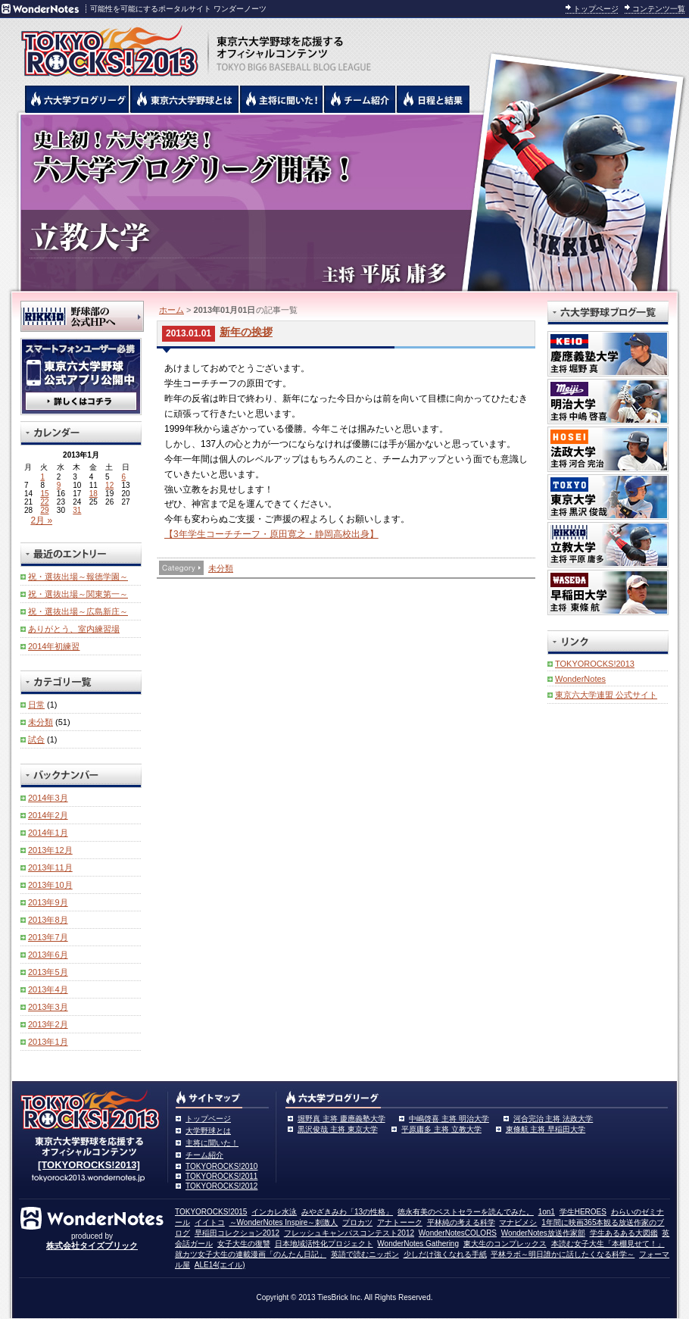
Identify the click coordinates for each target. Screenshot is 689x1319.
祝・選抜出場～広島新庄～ (78, 611)
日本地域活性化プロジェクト (324, 1243)
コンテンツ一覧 (658, 9)
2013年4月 (48, 989)
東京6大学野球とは (184, 99)
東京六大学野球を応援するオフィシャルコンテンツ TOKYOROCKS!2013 (106, 47)
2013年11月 (50, 867)
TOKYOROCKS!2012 (221, 1186)
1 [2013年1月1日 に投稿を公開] (42, 477)
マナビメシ (518, 1222)
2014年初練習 (54, 646)
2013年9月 (48, 902)
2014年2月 (48, 815)
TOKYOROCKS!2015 (211, 1212)
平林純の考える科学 (461, 1222)
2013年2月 (48, 1024)
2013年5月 (48, 972)
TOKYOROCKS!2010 (221, 1166)
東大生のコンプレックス (505, 1243)
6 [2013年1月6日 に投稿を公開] (124, 477)
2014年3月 (48, 797)
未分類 (220, 568)
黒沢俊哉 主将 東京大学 (338, 1129)
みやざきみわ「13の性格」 (347, 1212)
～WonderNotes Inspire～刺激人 (283, 1222)
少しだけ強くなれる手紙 (445, 1254)
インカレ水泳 (274, 1212)
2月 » (41, 520)
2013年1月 (48, 1041)
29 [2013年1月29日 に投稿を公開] (44, 510)
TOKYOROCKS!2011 (221, 1176)
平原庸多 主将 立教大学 (441, 1129)
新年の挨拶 (246, 332)
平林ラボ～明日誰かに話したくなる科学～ (562, 1254)
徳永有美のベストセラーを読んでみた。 (466, 1212)
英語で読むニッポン (365, 1254)
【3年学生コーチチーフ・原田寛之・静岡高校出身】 (271, 534)
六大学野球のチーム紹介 (360, 99)
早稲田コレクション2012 (237, 1233)
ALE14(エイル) (220, 1265)
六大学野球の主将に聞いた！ (282, 99)
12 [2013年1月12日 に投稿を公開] (109, 485)
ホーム (171, 309)
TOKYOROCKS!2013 (594, 663)
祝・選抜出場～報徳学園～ (78, 576)
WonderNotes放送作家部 (543, 1233)
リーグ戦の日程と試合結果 (433, 99)
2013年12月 (50, 850)
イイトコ (210, 1222)
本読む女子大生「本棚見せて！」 (608, 1243)
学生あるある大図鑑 (624, 1233)
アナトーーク (399, 1222)
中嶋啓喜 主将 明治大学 (449, 1118)
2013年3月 (48, 1006)
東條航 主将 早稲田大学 (546, 1129)
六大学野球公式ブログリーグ (77, 99)
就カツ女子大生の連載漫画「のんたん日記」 (250, 1254)
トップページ (596, 9)
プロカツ (357, 1222)
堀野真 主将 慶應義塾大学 (341, 1118)
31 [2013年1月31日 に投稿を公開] (77, 510)
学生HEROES (583, 1212)
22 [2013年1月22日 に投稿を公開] (44, 502)
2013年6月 (48, 954)
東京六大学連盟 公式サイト (606, 694)
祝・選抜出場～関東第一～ (78, 594)
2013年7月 (48, 937)
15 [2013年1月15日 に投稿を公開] (44, 493)
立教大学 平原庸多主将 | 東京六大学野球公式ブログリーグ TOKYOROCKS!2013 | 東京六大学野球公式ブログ (344, 202)
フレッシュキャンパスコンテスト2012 (349, 1233)
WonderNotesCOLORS (458, 1233)
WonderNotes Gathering (418, 1243)
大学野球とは (208, 1131)
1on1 (546, 1212)
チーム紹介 (204, 1155)
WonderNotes (580, 678)
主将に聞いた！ (212, 1143)
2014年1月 (48, 832)
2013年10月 (50, 884)
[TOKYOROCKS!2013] (89, 1165)
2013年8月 (48, 919)
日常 (36, 704)
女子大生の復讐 (243, 1243)
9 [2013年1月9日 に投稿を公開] (59, 485)
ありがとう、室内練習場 (74, 628)
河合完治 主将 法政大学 (553, 1118)
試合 (36, 739)
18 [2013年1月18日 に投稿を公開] (93, 493)
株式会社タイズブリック (92, 1245)
